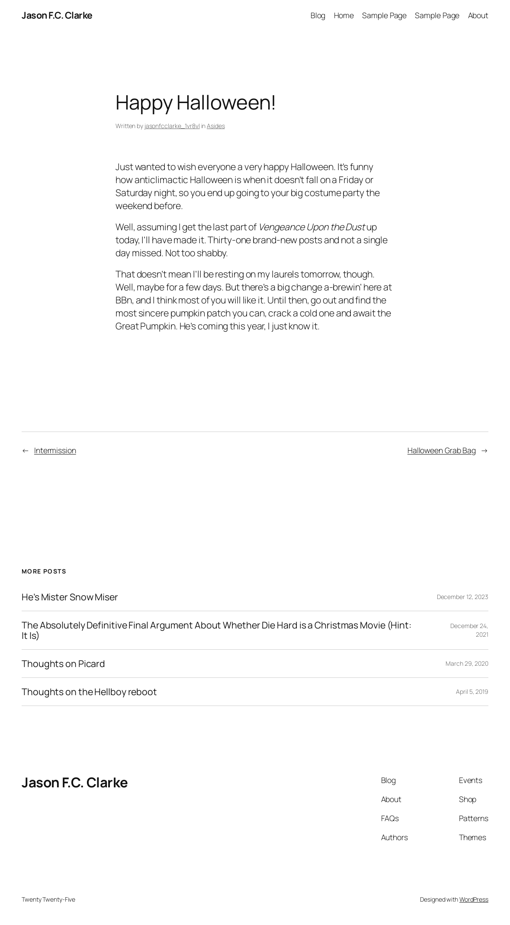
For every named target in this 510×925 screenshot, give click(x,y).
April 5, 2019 (472, 691)
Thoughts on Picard (63, 663)
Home (344, 15)
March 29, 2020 (467, 663)
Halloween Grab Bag (441, 450)
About (478, 15)
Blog (318, 15)
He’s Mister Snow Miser (70, 597)
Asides (216, 126)
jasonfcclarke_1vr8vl (172, 126)
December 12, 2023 (462, 597)
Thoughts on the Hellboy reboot (89, 691)
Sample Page (384, 15)
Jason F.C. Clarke (57, 15)
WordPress (473, 899)
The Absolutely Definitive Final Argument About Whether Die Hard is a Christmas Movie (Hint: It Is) (216, 630)
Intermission (55, 450)
